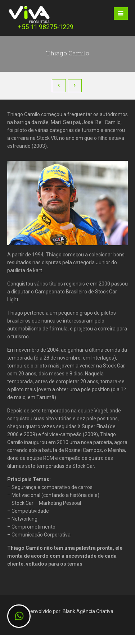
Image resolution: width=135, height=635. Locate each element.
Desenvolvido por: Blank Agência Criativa (67, 611)
